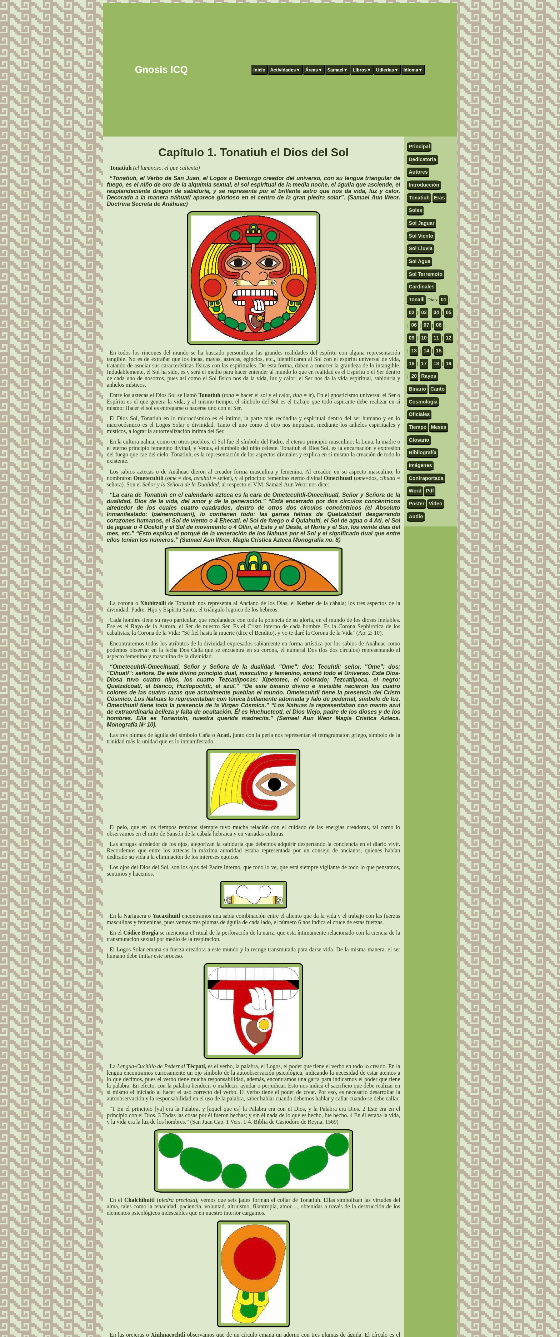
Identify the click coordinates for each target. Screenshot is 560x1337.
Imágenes (420, 465)
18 (436, 363)
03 (424, 312)
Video (435, 503)
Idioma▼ (413, 70)
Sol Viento (421, 236)
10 (424, 338)
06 (414, 325)
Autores (418, 172)
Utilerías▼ (387, 70)
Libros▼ (362, 70)
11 (436, 338)
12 (448, 338)
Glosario (419, 440)
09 (412, 338)
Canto (437, 389)
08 (439, 325)
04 (436, 312)
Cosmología (423, 402)
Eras (439, 197)
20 (414, 376)
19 (448, 363)
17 (424, 363)
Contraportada (426, 478)
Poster (417, 503)
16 (412, 363)
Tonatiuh (419, 197)
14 (426, 350)
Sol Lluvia (421, 248)
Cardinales (422, 286)
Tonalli (417, 299)
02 (412, 312)
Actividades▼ (285, 70)
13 (414, 350)
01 (443, 299)
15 (439, 350)
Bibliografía (422, 452)
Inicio (259, 70)
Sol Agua (420, 261)
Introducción (424, 185)
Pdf (430, 491)
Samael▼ (337, 70)
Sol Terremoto (425, 274)
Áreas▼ (313, 70)
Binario (417, 389)
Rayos (428, 376)
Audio (416, 516)
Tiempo (418, 427)
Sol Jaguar (422, 223)
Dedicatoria (422, 159)
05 (448, 312)
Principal (419, 146)
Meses (438, 427)
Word (415, 491)
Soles (415, 210)
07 (426, 325)
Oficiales (419, 414)
